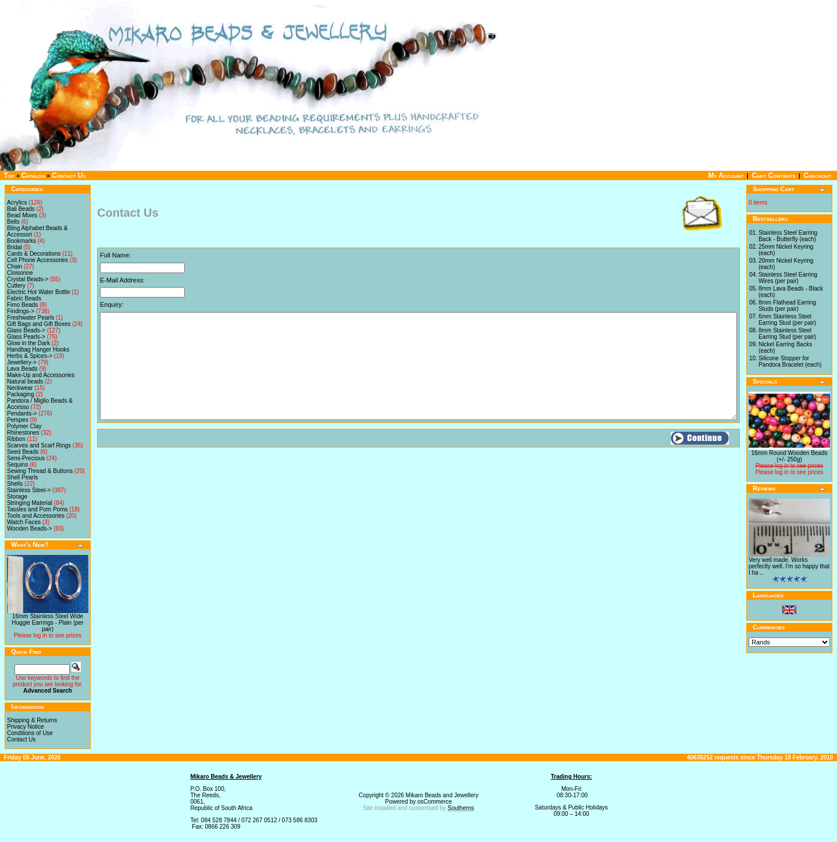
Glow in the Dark (28, 343)
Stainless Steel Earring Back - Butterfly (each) (788, 236)
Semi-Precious (26, 458)
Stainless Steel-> (29, 490)
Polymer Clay (24, 426)
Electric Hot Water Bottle (38, 292)
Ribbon (16, 439)
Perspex (17, 420)
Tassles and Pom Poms (37, 509)
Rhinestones (23, 432)
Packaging (20, 394)
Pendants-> (22, 413)
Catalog (33, 175)
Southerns (461, 808)
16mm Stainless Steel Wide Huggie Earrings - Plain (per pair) (47, 622)
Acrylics (17, 202)
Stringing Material (29, 503)
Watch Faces (24, 522)
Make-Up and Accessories (40, 375)
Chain (14, 266)
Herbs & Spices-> (29, 356)
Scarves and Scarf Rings (39, 445)
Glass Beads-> (26, 330)
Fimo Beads (22, 305)
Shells (15, 484)
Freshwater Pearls (30, 317)
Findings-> (20, 311)
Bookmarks (21, 241)
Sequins (17, 464)
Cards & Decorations (33, 253)
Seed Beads (23, 452)
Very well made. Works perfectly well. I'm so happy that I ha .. (789, 566)
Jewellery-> (22, 362)
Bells (13, 221)
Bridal (14, 247)
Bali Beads (21, 209)
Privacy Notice (25, 726)
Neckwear (20, 388)
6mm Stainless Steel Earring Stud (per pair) (787, 319)
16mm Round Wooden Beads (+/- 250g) (789, 456)
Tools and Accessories (36, 516)
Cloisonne (20, 273)
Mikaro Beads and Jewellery (442, 795)
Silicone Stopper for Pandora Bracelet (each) (790, 361)
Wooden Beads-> (29, 528)
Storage (17, 496)
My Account (725, 175)
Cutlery (16, 285)
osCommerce (434, 801)
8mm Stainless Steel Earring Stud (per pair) (787, 333)
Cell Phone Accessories (37, 260)
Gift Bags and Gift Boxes (39, 324)
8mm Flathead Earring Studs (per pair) (787, 305)
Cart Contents (773, 175)
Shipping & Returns (32, 720)
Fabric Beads (24, 298)
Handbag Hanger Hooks (38, 349)
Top (9, 175)
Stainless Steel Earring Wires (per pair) (788, 277)
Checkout (817, 175)
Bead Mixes (22, 215)
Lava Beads (22, 369)
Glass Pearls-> (26, 337)
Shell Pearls (22, 477)
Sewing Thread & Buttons (40, 471)
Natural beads (25, 381)
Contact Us (69, 175)
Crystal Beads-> (27, 279)
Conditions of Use (30, 733)
